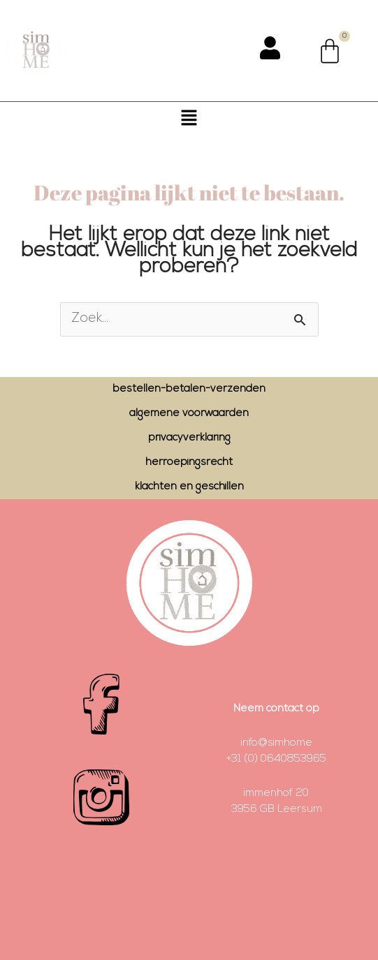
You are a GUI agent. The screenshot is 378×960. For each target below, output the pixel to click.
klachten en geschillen (189, 487)
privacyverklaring (189, 438)
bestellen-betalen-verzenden (189, 389)
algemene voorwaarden (189, 413)
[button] (189, 120)
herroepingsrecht (189, 462)
